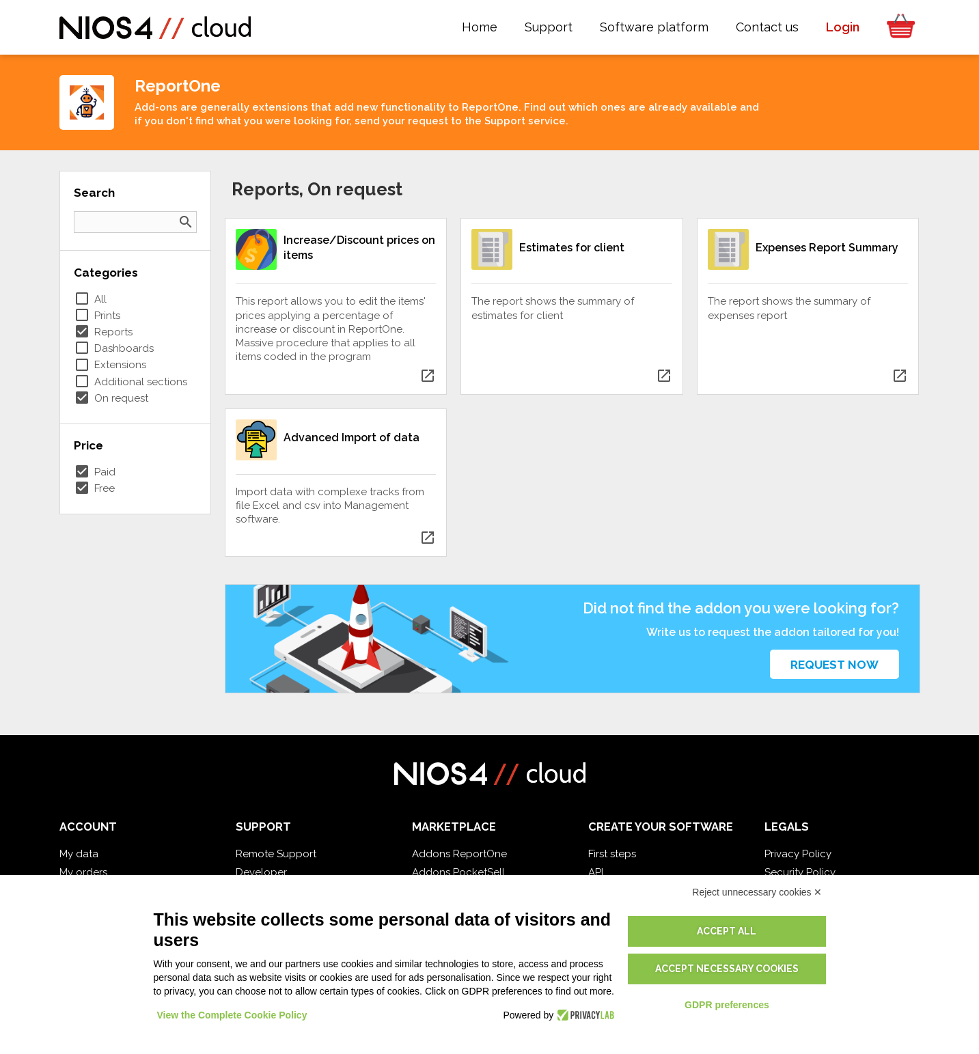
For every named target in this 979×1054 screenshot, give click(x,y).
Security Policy (800, 872)
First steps (612, 854)
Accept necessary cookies (727, 968)
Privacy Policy (797, 854)
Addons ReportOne (459, 854)
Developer (261, 872)
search (186, 222)
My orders (83, 872)
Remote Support (276, 854)
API (595, 872)
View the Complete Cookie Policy (232, 1015)
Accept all (726, 931)
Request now (834, 664)
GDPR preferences (727, 1004)
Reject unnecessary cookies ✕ (757, 892)
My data (78, 854)
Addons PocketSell (458, 872)
